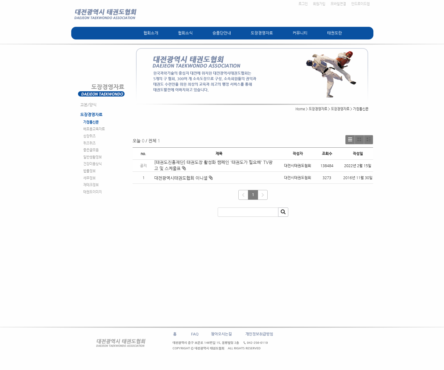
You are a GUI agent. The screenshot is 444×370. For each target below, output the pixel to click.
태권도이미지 (92, 192)
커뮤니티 (300, 33)
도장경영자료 (262, 33)
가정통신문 (91, 122)
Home (300, 109)
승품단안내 (221, 33)
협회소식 (185, 33)
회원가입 (319, 4)
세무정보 (89, 178)
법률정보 (89, 171)
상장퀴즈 (89, 136)
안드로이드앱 (360, 4)
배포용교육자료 (94, 129)
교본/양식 (88, 104)
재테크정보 (91, 185)
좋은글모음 (91, 150)
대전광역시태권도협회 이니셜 (181, 177)
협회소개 (150, 33)
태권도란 (334, 33)
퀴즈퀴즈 (89, 143)
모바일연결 (338, 4)
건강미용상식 (92, 164)
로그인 (303, 4)
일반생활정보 (92, 157)
